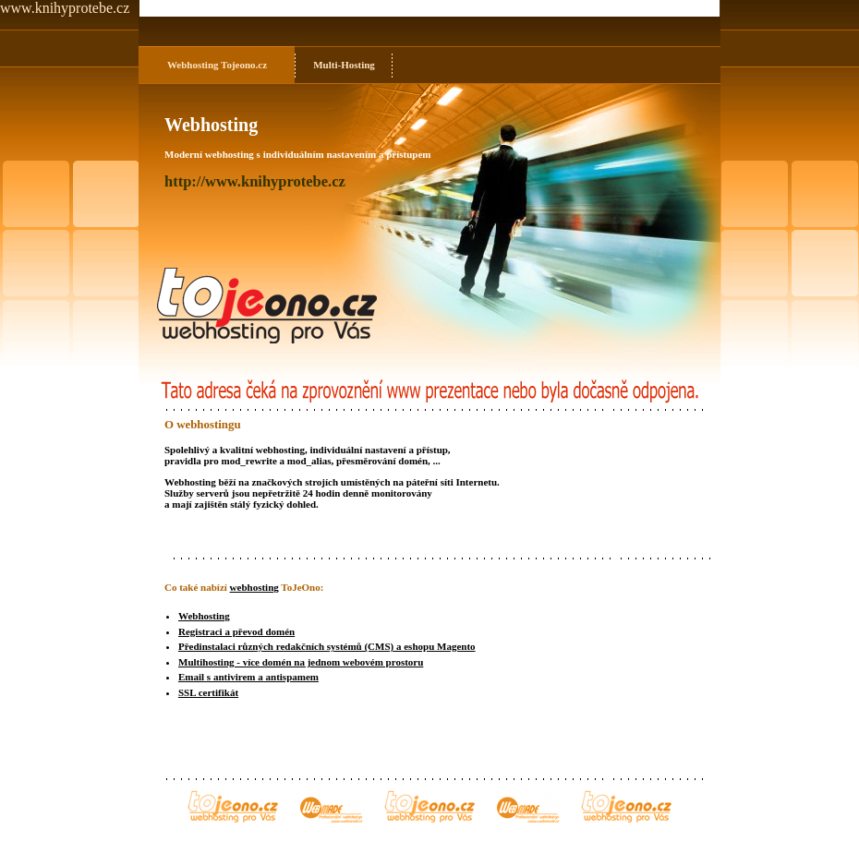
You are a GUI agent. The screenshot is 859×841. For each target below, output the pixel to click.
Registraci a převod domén (236, 631)
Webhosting (193, 64)
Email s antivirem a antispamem (248, 676)
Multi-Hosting (344, 64)
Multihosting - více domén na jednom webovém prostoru (300, 661)
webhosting (254, 587)
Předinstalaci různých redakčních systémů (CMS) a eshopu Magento (327, 646)
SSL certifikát (208, 692)
